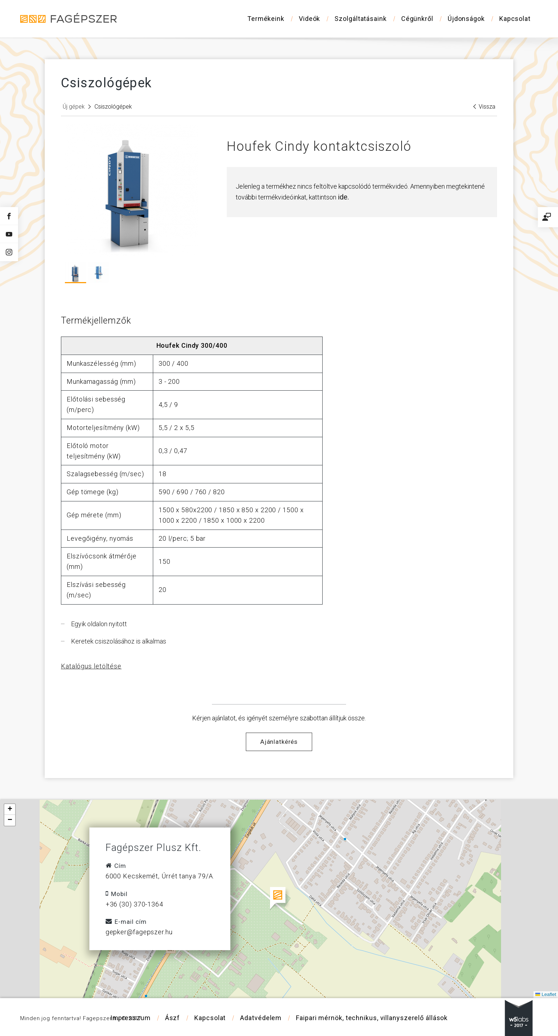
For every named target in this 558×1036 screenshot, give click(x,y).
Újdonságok (466, 18)
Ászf (172, 1018)
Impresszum (130, 1018)
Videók (309, 18)
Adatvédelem (261, 1018)
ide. (343, 197)
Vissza (484, 106)
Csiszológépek (113, 106)
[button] (279, 898)
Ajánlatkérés (279, 741)
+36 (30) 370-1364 (134, 904)
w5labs (519, 1018)
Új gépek (74, 106)
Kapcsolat (515, 18)
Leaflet (545, 994)
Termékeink (265, 18)
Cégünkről (417, 18)
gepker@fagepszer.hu (139, 932)
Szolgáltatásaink (360, 18)
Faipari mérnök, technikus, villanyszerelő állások (372, 1018)
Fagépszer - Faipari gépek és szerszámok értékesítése (68, 18)
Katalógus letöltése (91, 666)
